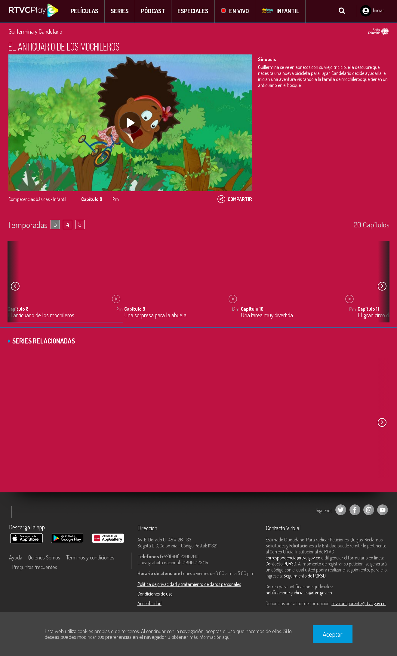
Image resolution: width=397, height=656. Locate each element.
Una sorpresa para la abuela (155, 315)
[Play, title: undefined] (130, 123)
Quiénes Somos (44, 557)
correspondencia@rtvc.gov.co (293, 558)
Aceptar (333, 634)
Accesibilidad (149, 604)
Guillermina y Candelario (35, 31)
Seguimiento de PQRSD (305, 576)
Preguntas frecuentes (34, 567)
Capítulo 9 (134, 309)
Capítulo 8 (18, 309)
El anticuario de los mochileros (41, 315)
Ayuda (15, 557)
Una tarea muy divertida (267, 315)
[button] (381, 286)
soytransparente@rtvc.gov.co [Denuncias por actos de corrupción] (358, 604)
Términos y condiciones (90, 557)
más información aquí (209, 637)
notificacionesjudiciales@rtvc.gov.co (299, 593)
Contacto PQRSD (281, 564)
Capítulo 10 (252, 309)
